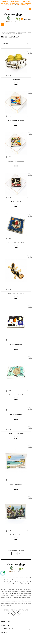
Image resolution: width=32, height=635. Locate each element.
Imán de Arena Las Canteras (16, 433)
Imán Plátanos (16, 79)
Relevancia (16, 43)
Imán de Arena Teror (16, 535)
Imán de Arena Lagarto (16, 414)
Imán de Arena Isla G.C (16, 395)
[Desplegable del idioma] (8, 9)
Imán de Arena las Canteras (16, 161)
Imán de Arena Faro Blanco (16, 120)
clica (16, 4)
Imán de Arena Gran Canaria (16, 242)
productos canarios (15, 593)
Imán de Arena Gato (16, 344)
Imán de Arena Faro (16, 484)
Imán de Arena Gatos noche (16, 202)
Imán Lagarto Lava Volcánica (16, 293)
